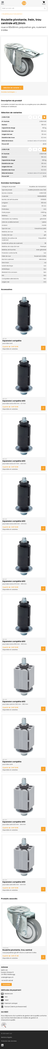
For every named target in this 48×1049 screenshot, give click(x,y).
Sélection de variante (12, 88)
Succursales (6, 984)
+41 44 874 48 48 (7, 980)
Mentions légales (6, 1037)
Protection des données (9, 1041)
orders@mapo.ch (7, 977)
